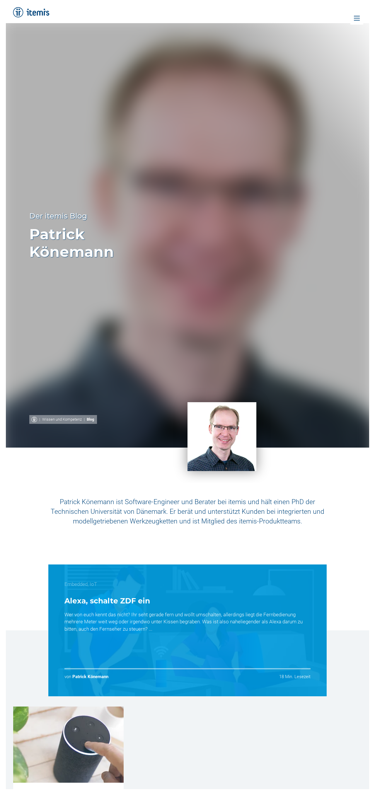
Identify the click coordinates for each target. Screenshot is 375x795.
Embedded (76, 584)
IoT (93, 584)
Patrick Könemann (90, 676)
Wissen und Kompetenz (62, 419)
